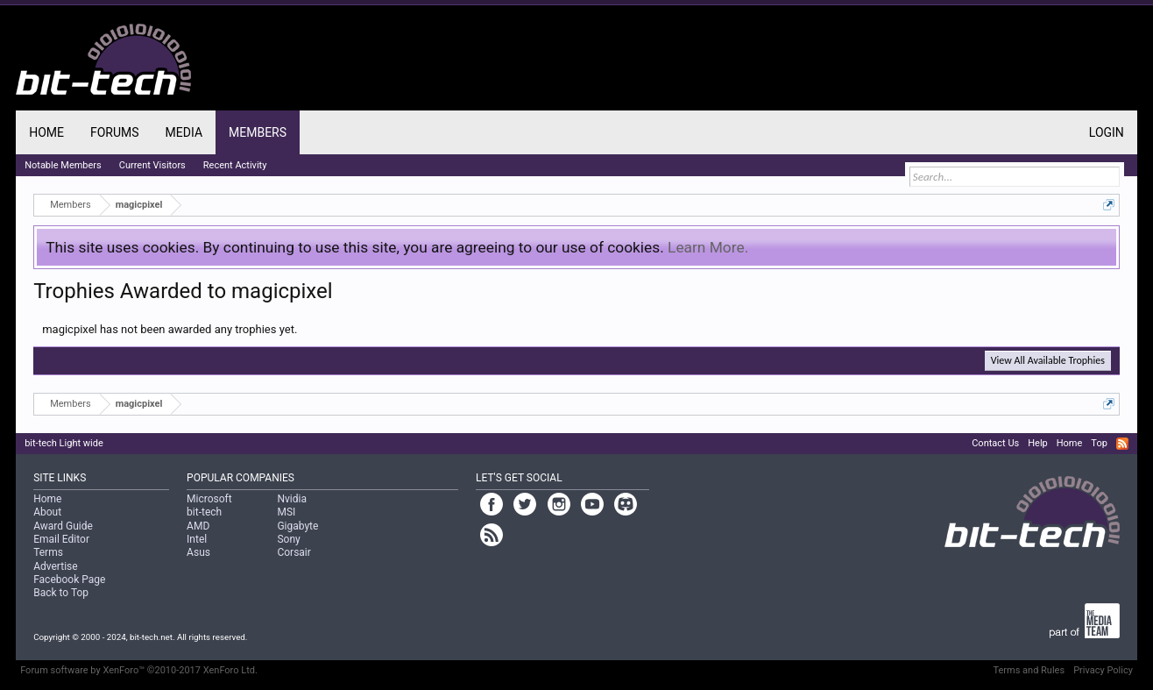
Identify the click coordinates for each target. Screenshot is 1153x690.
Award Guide (63, 526)
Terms (48, 552)
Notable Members (63, 165)
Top (1099, 443)
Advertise (55, 566)
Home (46, 132)
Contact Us (995, 443)
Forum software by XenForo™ (139, 670)
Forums (114, 132)
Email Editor (61, 539)
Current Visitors (152, 165)
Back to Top (60, 593)
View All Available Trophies (1048, 360)
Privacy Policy (1103, 670)
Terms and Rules (1029, 670)
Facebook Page (69, 579)
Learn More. (708, 247)
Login (1106, 132)
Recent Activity (235, 165)
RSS (1122, 443)
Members (257, 132)
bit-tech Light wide (64, 443)
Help (1038, 443)
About (47, 512)
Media (184, 132)
